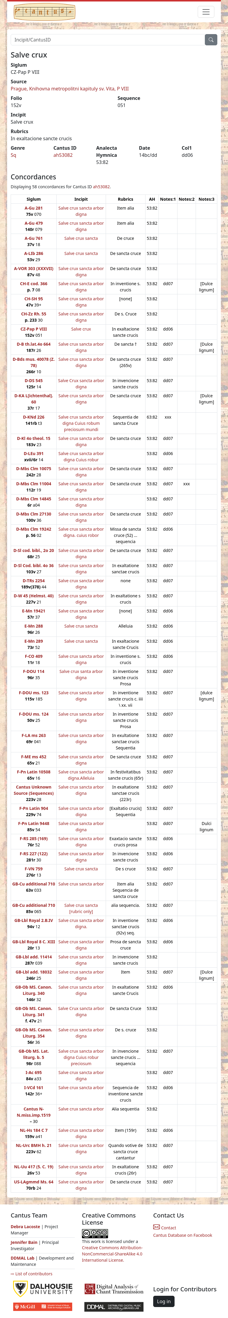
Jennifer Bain (25, 1242)
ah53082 (63, 155)
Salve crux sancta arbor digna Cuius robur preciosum (81, 1057)
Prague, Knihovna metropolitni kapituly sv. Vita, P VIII (70, 88)
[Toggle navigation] (206, 12)
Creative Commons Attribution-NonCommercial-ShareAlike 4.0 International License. (112, 1254)
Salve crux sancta (81, 238)
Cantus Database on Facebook (182, 1235)
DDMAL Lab (22, 1258)
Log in (164, 1301)
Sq (13, 155)
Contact (164, 1228)
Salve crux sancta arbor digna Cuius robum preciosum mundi (81, 423)
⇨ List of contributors (31, 1273)
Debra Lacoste (25, 1226)
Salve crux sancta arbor (81, 884)
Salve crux (81, 329)
